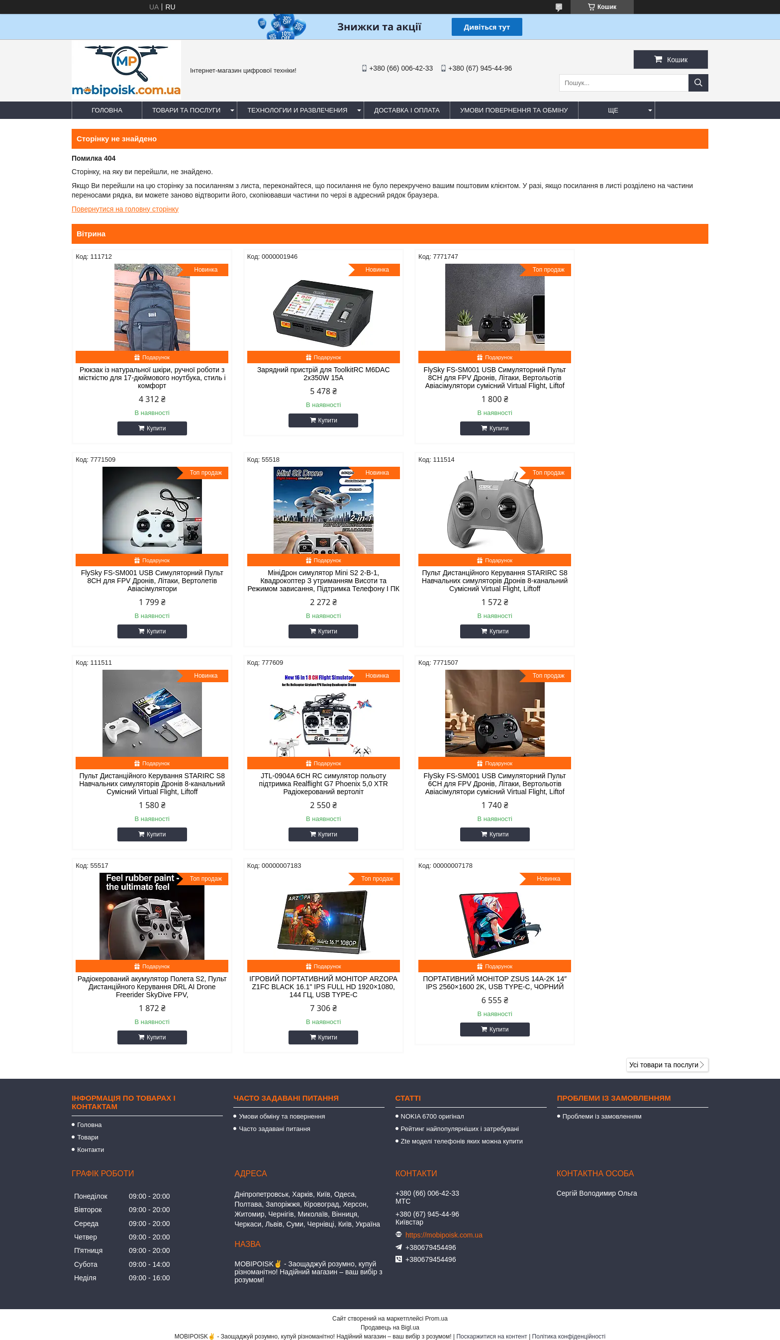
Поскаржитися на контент (491, 1141)
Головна (107, 110)
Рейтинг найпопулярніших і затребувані (460, 933)
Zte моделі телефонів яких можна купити (462, 946)
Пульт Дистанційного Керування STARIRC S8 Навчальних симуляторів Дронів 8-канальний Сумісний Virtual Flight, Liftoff (309, 581)
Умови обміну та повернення (282, 921)
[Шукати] (698, 83)
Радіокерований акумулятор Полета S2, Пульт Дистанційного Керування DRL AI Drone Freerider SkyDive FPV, (309, 792)
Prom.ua (436, 1123)
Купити (151, 428)
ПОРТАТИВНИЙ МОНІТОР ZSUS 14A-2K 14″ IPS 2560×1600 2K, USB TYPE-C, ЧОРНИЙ (633, 792)
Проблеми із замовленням (602, 921)
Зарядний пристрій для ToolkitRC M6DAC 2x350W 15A (309, 374)
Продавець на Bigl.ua (390, 1132)
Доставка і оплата (407, 110)
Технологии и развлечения (297, 110)
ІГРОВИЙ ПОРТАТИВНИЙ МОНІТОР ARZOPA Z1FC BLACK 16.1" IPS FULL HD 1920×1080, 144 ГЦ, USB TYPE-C (471, 792)
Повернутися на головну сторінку (125, 209)
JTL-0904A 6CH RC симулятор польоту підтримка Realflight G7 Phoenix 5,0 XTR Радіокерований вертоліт (632, 581)
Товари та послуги (186, 110)
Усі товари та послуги (663, 870)
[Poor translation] (36, 1196)
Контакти (90, 954)
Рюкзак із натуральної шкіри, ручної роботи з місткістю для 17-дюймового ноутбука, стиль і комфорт (147, 378)
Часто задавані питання (274, 933)
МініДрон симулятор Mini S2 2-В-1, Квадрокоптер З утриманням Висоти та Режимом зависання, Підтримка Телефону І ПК (147, 585)
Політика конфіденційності (569, 1141)
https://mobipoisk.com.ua (444, 1040)
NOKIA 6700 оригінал (432, 921)
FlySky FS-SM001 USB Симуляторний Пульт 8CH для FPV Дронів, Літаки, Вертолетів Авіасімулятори (633, 378)
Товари (87, 942)
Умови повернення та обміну (514, 110)
